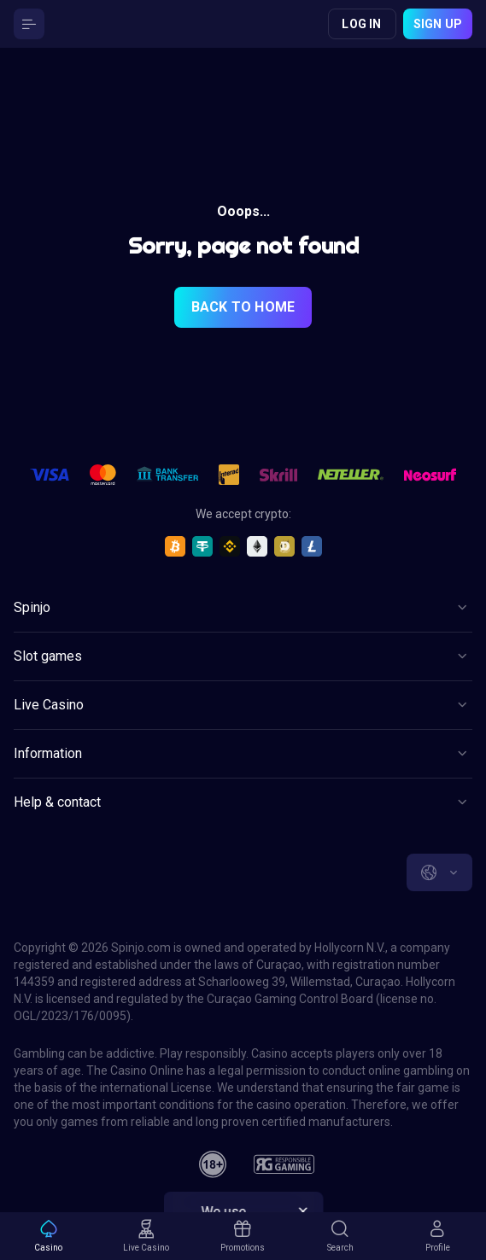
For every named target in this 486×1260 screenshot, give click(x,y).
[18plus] (212, 1164)
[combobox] (439, 872)
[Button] (29, 24)
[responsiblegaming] (284, 1164)
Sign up (437, 24)
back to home (243, 307)
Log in (361, 24)
